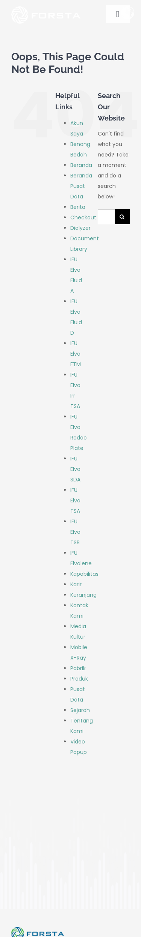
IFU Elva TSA (75, 500)
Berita (77, 207)
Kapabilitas (84, 574)
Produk (79, 678)
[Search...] (106, 216)
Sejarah (80, 710)
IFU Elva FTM (75, 354)
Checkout (83, 217)
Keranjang (83, 595)
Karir (76, 584)
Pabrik (78, 668)
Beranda (81, 165)
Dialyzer (80, 228)
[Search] (122, 216)
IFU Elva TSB (75, 532)
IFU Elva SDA (75, 469)
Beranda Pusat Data (81, 186)
